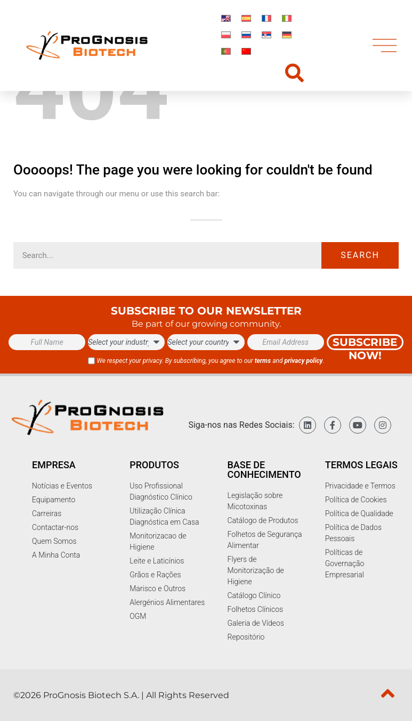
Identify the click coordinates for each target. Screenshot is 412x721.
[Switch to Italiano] (287, 18)
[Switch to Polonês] (226, 34)
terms (263, 360)
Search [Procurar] (360, 255)
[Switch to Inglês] (226, 18)
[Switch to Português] (226, 51)
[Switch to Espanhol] (246, 18)
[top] (388, 693)
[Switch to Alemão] (287, 34)
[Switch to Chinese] (246, 51)
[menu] (385, 45)
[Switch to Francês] (266, 18)
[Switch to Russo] (246, 34)
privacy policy (303, 360)
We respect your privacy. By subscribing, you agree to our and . (210, 360)
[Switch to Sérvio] (266, 34)
